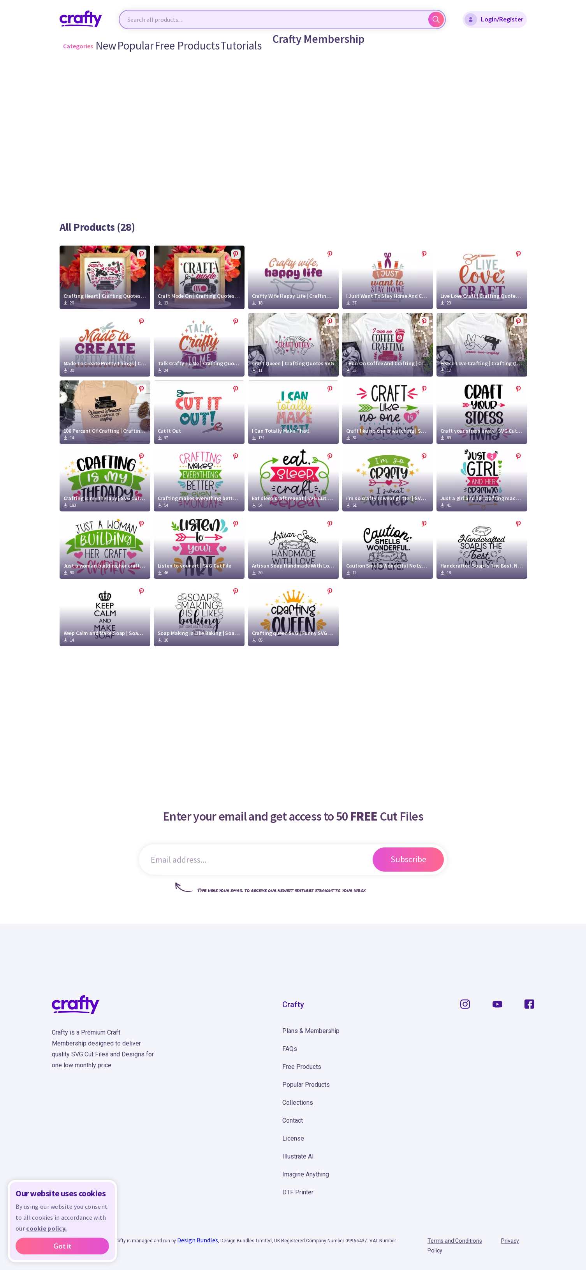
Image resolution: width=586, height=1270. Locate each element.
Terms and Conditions (458, 1241)
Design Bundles (197, 1240)
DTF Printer (297, 1192)
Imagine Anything (305, 1174)
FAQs (289, 1048)
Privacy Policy (517, 1241)
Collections (297, 1102)
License (293, 1138)
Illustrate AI (298, 1156)
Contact (292, 1120)
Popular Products (306, 1084)
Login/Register (494, 19)
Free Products (180, 46)
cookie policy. (46, 1228)
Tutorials (222, 46)
